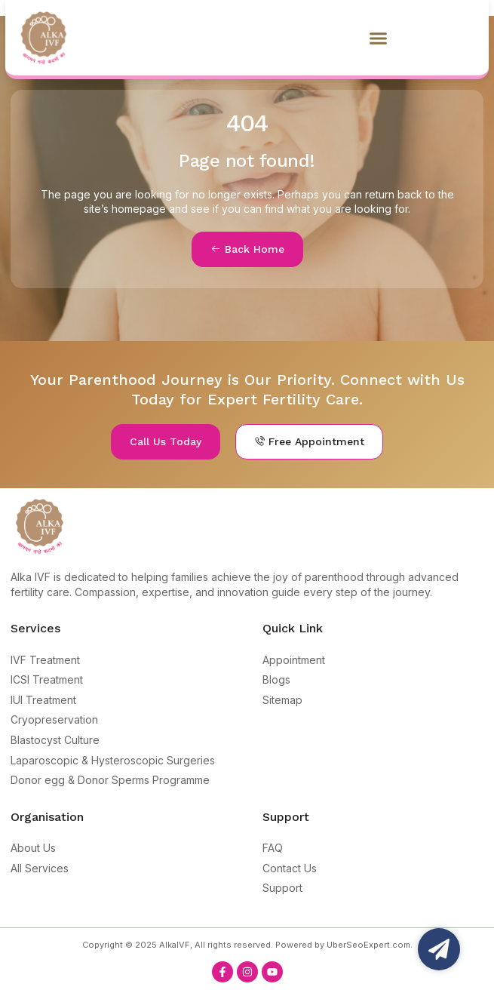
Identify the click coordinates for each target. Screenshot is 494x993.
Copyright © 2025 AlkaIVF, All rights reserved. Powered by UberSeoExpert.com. (247, 944)
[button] (378, 37)
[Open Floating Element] (439, 949)
